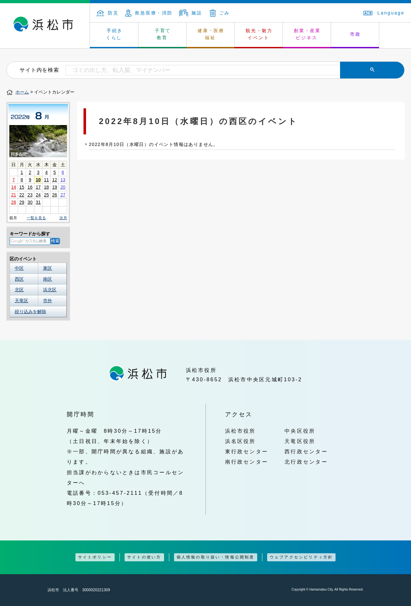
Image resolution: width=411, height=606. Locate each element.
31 (38, 202)
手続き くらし (114, 34)
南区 (47, 279)
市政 (355, 34)
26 (54, 194)
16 (30, 187)
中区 (19, 268)
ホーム (22, 92)
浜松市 (45, 25)
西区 (19, 279)
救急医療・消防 (149, 12)
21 (13, 194)
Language (384, 12)
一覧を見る (36, 218)
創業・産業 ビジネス (307, 34)
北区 (19, 289)
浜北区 (50, 289)
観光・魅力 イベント (259, 34)
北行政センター (306, 462)
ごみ (220, 12)
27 (63, 194)
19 (54, 187)
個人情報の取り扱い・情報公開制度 (216, 557)
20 (63, 187)
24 (38, 194)
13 (63, 179)
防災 (107, 12)
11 (46, 179)
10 (38, 179)
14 (13, 187)
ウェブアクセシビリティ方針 (301, 557)
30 (30, 202)
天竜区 (21, 300)
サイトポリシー (95, 557)
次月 (63, 218)
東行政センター (246, 451)
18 (46, 187)
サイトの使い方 (144, 557)
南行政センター (246, 462)
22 (21, 194)
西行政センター (306, 451)
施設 (190, 12)
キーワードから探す (30, 233)
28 (13, 202)
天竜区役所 (299, 441)
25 (46, 194)
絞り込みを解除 (30, 311)
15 (21, 187)
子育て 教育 (163, 34)
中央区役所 (299, 431)
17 (38, 187)
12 (54, 179)
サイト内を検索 (39, 70)
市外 (47, 300)
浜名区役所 (240, 441)
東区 (47, 268)
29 (21, 202)
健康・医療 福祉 (210, 34)
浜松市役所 (240, 431)
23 (30, 194)
